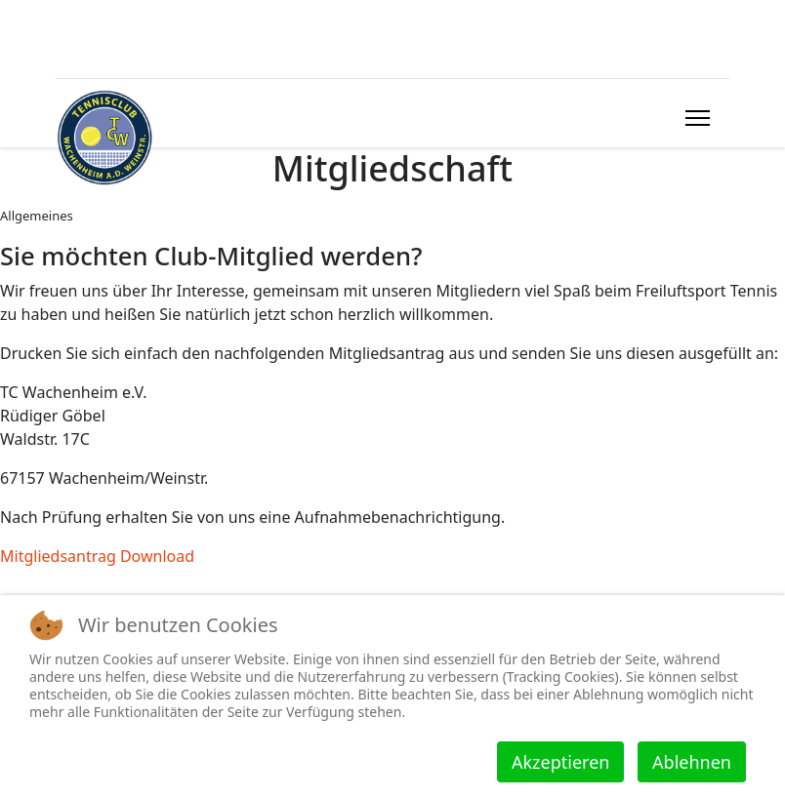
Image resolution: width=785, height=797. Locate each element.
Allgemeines (36, 215)
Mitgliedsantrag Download (97, 556)
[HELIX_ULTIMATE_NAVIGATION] (697, 118)
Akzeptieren (560, 762)
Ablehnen (691, 762)
